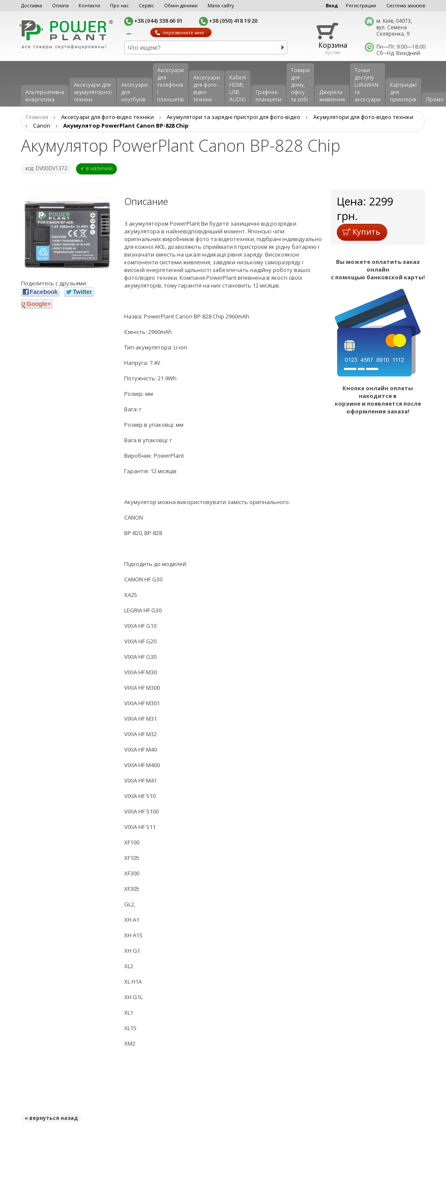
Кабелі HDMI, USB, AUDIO (237, 88)
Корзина (332, 45)
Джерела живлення (332, 96)
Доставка (31, 5)
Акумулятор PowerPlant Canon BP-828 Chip (126, 125)
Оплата (60, 5)
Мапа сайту (221, 5)
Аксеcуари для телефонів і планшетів (170, 85)
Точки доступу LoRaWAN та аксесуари (367, 85)
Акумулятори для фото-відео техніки (363, 117)
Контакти (89, 5)
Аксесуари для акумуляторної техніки (93, 92)
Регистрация (361, 5)
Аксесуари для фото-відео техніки (206, 88)
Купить (361, 231)
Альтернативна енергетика (44, 96)
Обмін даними (181, 5)
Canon (41, 125)
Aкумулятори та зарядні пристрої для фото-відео (233, 117)
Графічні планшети (268, 96)
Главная (37, 117)
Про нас (119, 5)
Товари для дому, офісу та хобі (300, 85)
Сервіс (146, 5)
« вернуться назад (51, 1118)
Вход (332, 5)
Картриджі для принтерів (403, 92)
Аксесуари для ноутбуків (134, 92)
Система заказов (405, 5)
